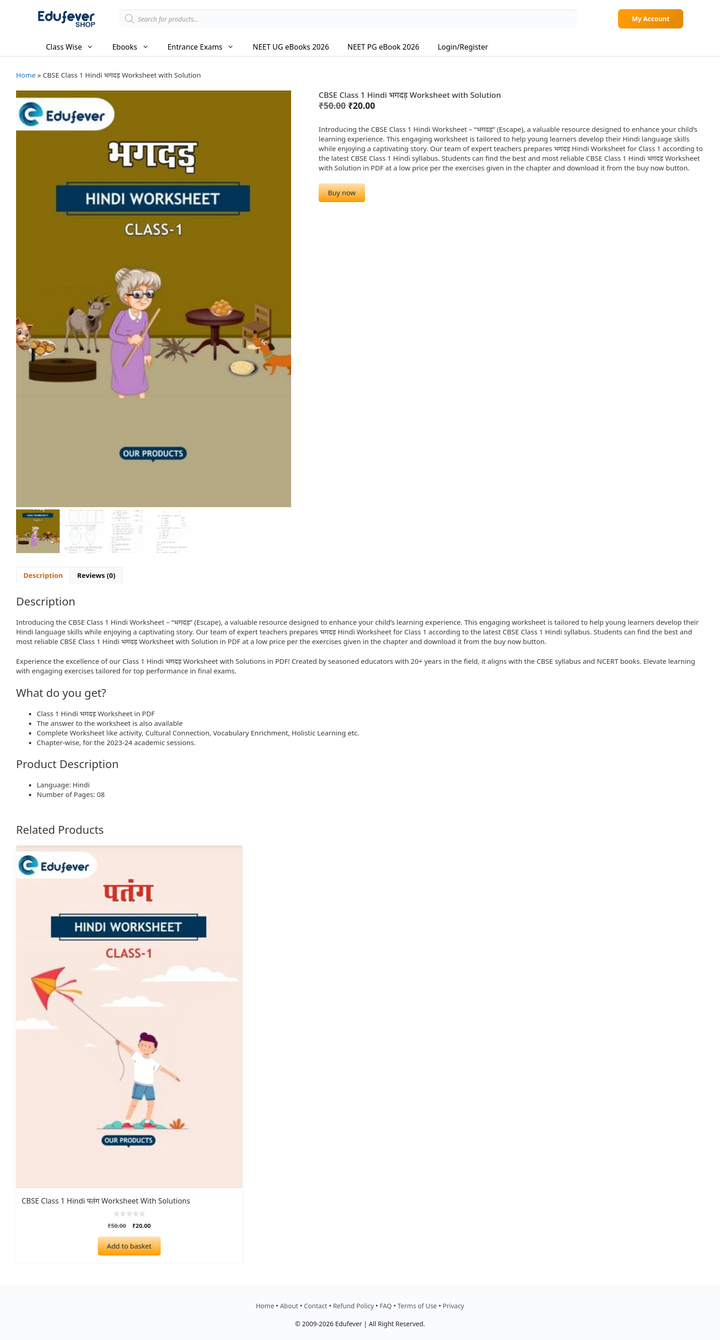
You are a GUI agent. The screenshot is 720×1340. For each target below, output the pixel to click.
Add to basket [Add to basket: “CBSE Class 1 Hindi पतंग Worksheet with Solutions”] (129, 1245)
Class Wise (74, 47)
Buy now (341, 192)
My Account (650, 18)
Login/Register (463, 47)
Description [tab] (43, 575)
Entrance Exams (206, 47)
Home (26, 74)
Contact (315, 1305)
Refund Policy (353, 1305)
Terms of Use (417, 1305)
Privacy (453, 1305)
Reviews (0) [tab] (96, 575)
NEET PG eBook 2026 (384, 47)
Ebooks (135, 47)
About (289, 1305)
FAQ (386, 1305)
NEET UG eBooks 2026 (291, 47)
